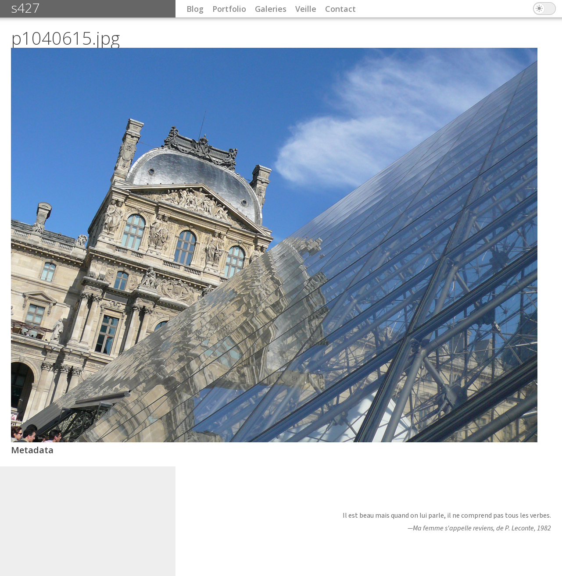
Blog (195, 9)
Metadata (32, 450)
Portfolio (229, 9)
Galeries (270, 9)
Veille (305, 9)
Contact (340, 9)
